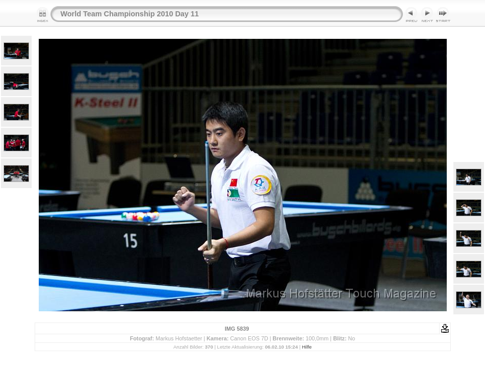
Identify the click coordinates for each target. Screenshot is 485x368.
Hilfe (307, 347)
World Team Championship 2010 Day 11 (130, 14)
